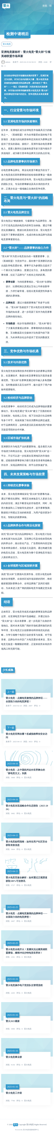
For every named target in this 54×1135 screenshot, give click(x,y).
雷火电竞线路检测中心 (31, 1130)
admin (7, 62)
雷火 (6, 6)
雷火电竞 (7, 44)
